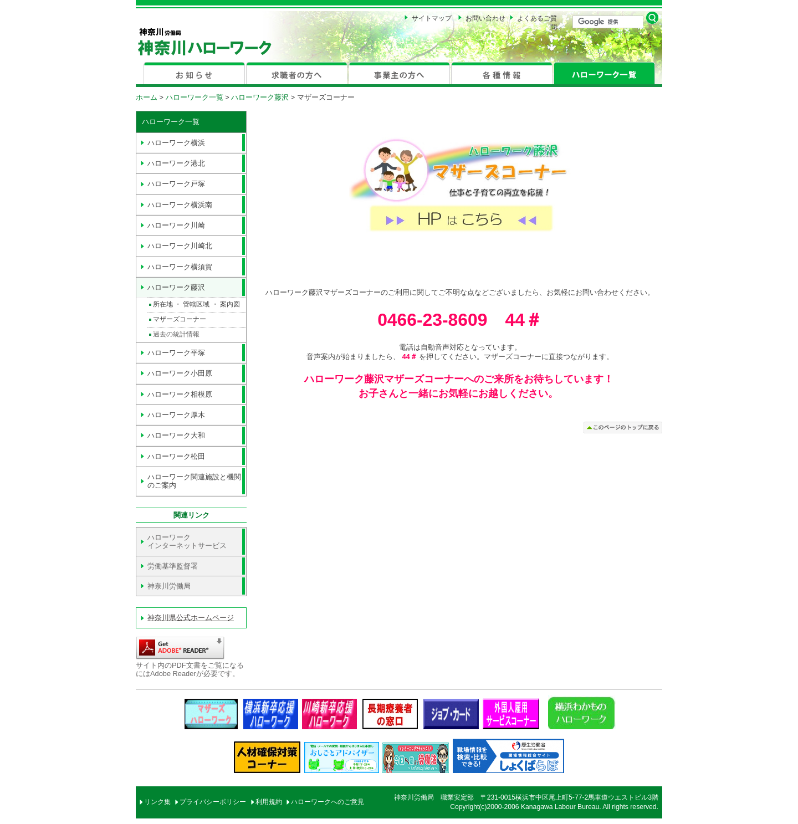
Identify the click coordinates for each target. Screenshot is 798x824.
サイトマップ (432, 18)
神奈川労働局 (169, 586)
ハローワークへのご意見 (327, 802)
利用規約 (268, 802)
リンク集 (157, 802)
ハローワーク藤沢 (260, 97)
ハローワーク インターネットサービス (187, 541)
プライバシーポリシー (213, 802)
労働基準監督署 (172, 566)
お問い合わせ (485, 18)
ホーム (146, 97)
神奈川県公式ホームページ (190, 617)
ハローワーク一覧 (194, 97)
